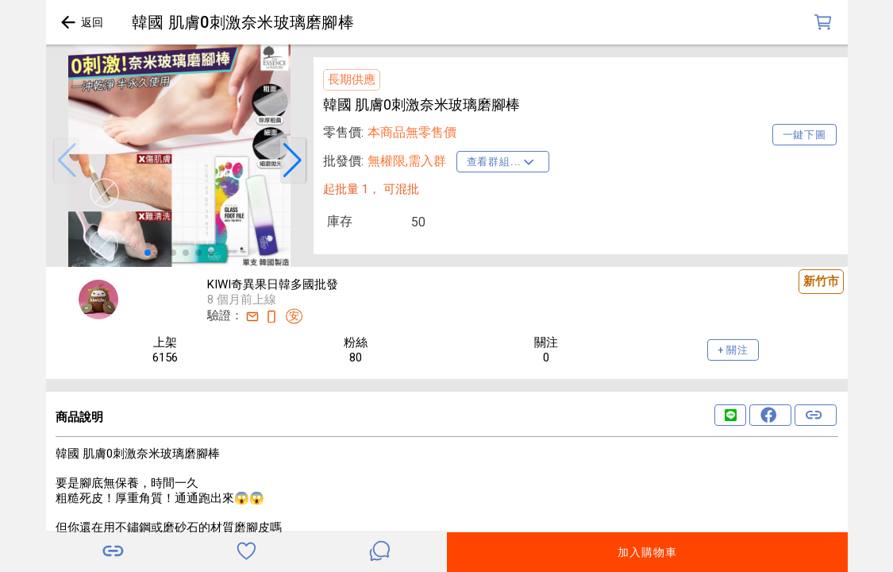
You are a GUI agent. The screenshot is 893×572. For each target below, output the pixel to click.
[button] (66, 160)
